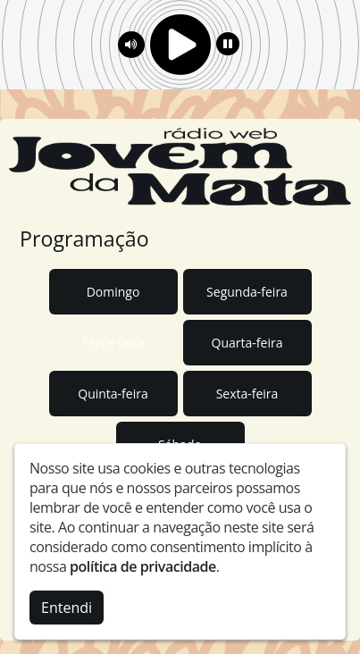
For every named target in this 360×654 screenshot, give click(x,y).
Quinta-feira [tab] (112, 393)
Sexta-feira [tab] (247, 393)
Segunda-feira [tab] (247, 291)
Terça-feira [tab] (113, 342)
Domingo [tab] (113, 291)
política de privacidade (143, 566)
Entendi (66, 607)
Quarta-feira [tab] (247, 342)
